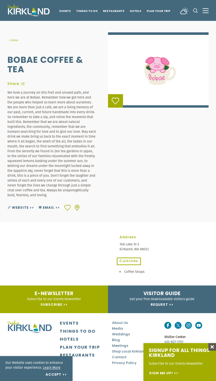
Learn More (51, 367)
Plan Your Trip (158, 11)
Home (13, 40)
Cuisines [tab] (128, 261)
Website (18, 208)
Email (47, 208)
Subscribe (51, 305)
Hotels (135, 11)
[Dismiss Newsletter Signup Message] (212, 347)
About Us (120, 323)
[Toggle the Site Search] (195, 10)
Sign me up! (161, 373)
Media (117, 329)
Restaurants (114, 11)
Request (159, 305)
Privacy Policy (124, 363)
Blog (116, 340)
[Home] (28, 10)
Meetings (120, 346)
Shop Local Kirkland (129, 352)
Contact (119, 357)
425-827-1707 (173, 341)
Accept (53, 375)
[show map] (77, 208)
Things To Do (87, 11)
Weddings (121, 334)
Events (65, 11)
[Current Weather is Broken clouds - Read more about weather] (184, 10)
